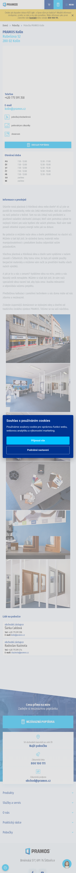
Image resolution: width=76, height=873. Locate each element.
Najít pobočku (38, 746)
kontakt (33, 18)
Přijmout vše (38, 440)
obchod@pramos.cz (38, 781)
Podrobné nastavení (38, 450)
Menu (71, 4)
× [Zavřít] (72, 15)
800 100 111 (38, 763)
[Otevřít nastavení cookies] (5, 867)
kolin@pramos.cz (15, 109)
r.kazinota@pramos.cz (20, 652)
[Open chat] (67, 864)
